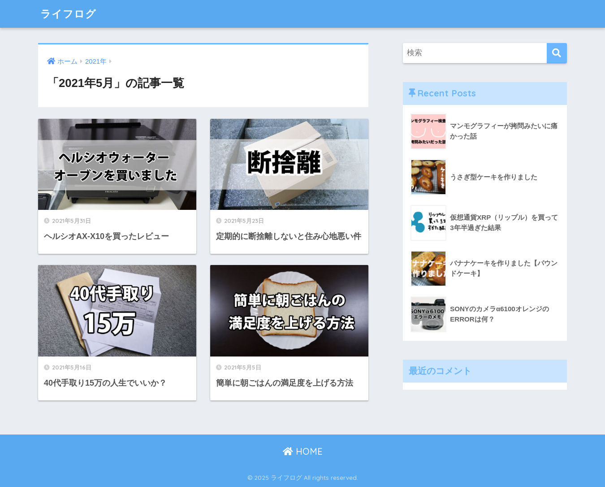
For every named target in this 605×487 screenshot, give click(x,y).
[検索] (557, 53)
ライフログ (68, 13)
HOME (303, 451)
